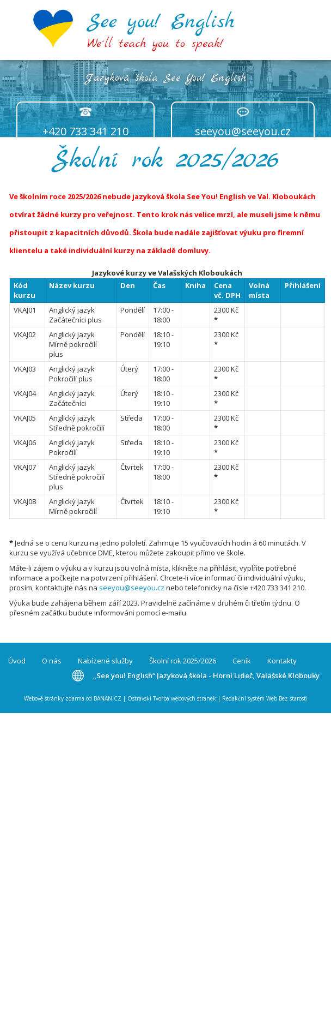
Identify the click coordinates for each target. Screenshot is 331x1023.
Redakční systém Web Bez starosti (265, 698)
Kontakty (282, 661)
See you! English (160, 21)
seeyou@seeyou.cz (243, 131)
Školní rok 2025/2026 (182, 661)
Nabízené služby (105, 661)
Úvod (17, 661)
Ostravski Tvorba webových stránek (171, 698)
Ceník (241, 661)
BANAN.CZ (107, 698)
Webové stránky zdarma (54, 698)
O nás (52, 661)
